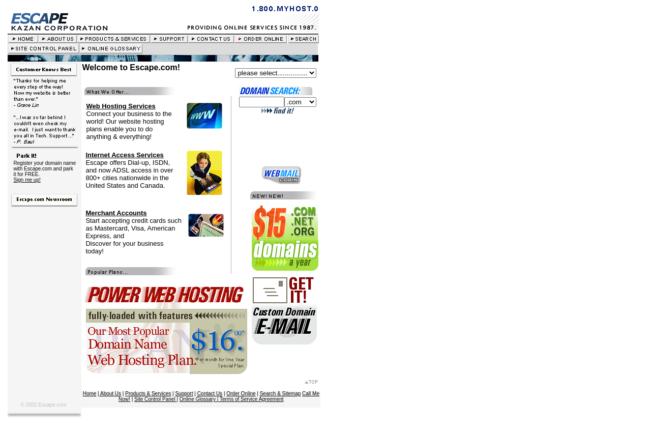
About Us (110, 393)
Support (184, 393)
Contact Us (209, 393)
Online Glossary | (200, 399)
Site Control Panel (155, 399)
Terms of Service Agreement (252, 399)
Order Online (240, 393)
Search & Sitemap (280, 393)
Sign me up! (26, 180)
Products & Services (148, 393)
